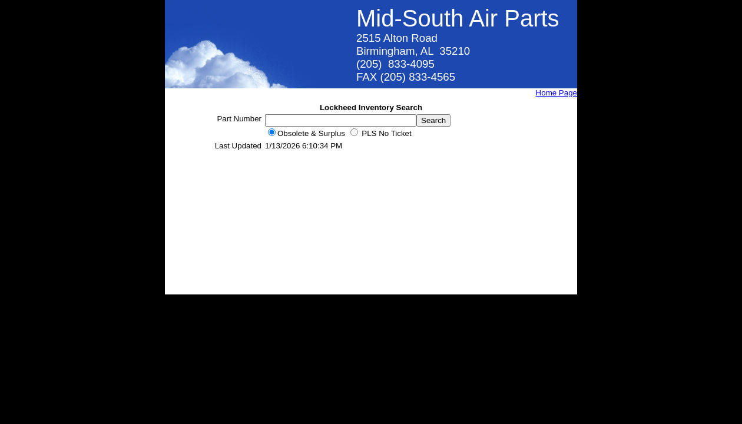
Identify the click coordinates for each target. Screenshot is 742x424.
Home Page (556, 92)
